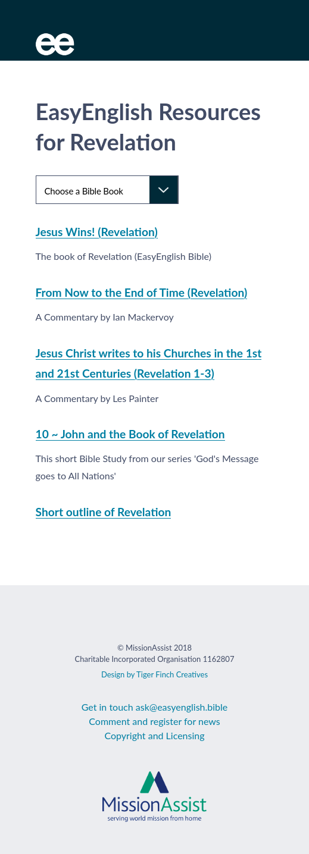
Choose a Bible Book (84, 191)
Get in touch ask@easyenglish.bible (155, 706)
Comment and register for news (154, 721)
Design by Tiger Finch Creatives (154, 674)
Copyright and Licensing (154, 735)
